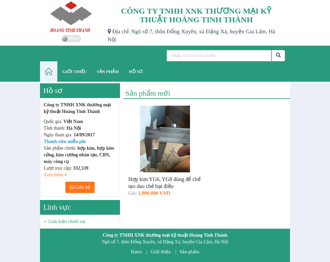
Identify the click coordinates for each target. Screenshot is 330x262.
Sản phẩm (189, 251)
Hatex (136, 251)
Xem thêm (55, 174)
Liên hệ (80, 187)
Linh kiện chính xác (67, 221)
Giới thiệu (161, 251)
